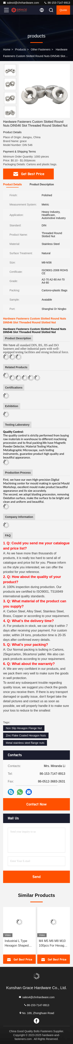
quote (63, 10)
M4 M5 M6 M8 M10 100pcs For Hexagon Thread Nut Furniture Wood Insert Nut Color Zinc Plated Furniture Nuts (53, 943)
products (20, 49)
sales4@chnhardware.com (21, 2)
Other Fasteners (40, 49)
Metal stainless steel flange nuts (25, 742)
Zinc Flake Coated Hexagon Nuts (26, 735)
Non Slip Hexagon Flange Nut (24, 728)
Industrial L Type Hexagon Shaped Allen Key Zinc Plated (17, 943)
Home (6, 49)
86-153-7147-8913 (57, 2)
